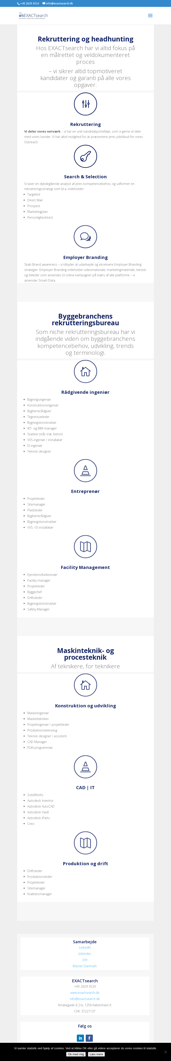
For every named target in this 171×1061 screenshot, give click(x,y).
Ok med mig (76, 1054)
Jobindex (85, 953)
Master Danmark (85, 966)
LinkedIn (85, 947)
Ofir (85, 960)
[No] (165, 1052)
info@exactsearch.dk (85, 999)
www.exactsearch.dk (84, 992)
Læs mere (96, 1054)
